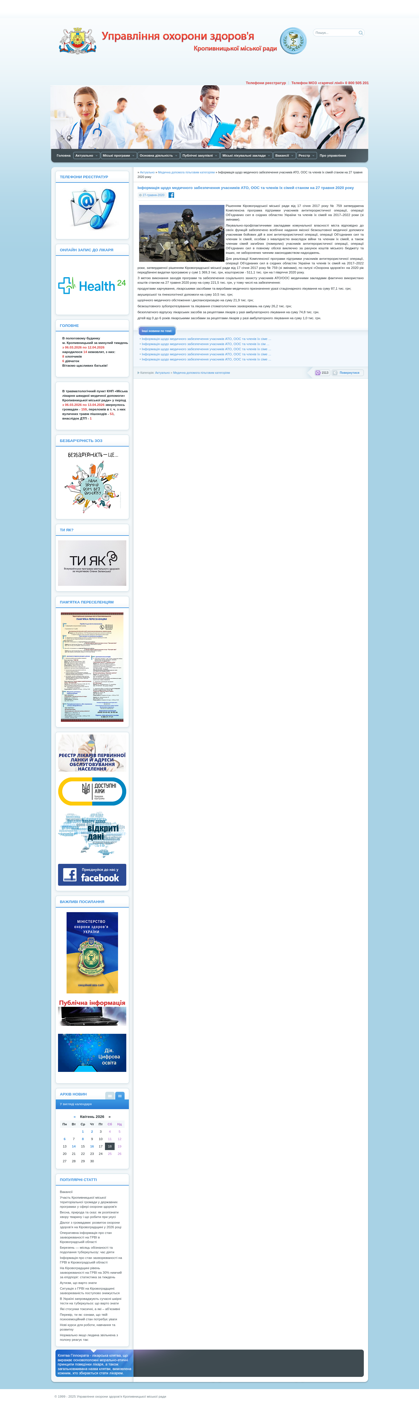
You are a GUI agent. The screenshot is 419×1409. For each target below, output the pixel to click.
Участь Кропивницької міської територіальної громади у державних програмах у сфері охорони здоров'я (89, 1202)
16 (92, 1146)
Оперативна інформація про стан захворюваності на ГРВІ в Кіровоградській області (86, 1237)
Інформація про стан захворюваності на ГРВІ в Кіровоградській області (91, 1260)
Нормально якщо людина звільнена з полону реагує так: (89, 1337)
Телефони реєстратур (266, 83)
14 (74, 1146)
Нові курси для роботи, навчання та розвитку (87, 1327)
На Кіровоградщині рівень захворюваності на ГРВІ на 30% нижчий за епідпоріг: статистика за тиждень (91, 1272)
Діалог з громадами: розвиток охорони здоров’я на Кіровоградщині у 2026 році (90, 1225)
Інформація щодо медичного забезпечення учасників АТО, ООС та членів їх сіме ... (206, 339)
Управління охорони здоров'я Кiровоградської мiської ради (183, 41)
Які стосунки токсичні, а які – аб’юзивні (90, 1309)
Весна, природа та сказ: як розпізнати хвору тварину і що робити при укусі (89, 1214)
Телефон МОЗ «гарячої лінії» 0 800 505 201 (330, 83)
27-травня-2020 (153, 195)
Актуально (162, 372)
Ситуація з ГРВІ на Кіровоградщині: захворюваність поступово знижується (90, 1290)
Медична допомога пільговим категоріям (201, 372)
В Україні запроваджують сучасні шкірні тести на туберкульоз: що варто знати (90, 1301)
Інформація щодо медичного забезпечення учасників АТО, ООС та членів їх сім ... (205, 344)
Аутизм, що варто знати (78, 1283)
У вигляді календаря (120, 1095)
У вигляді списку (110, 1095)
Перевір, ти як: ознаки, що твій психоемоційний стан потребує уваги (88, 1317)
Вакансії (66, 1192)
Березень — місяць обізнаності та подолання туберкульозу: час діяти (87, 1250)
